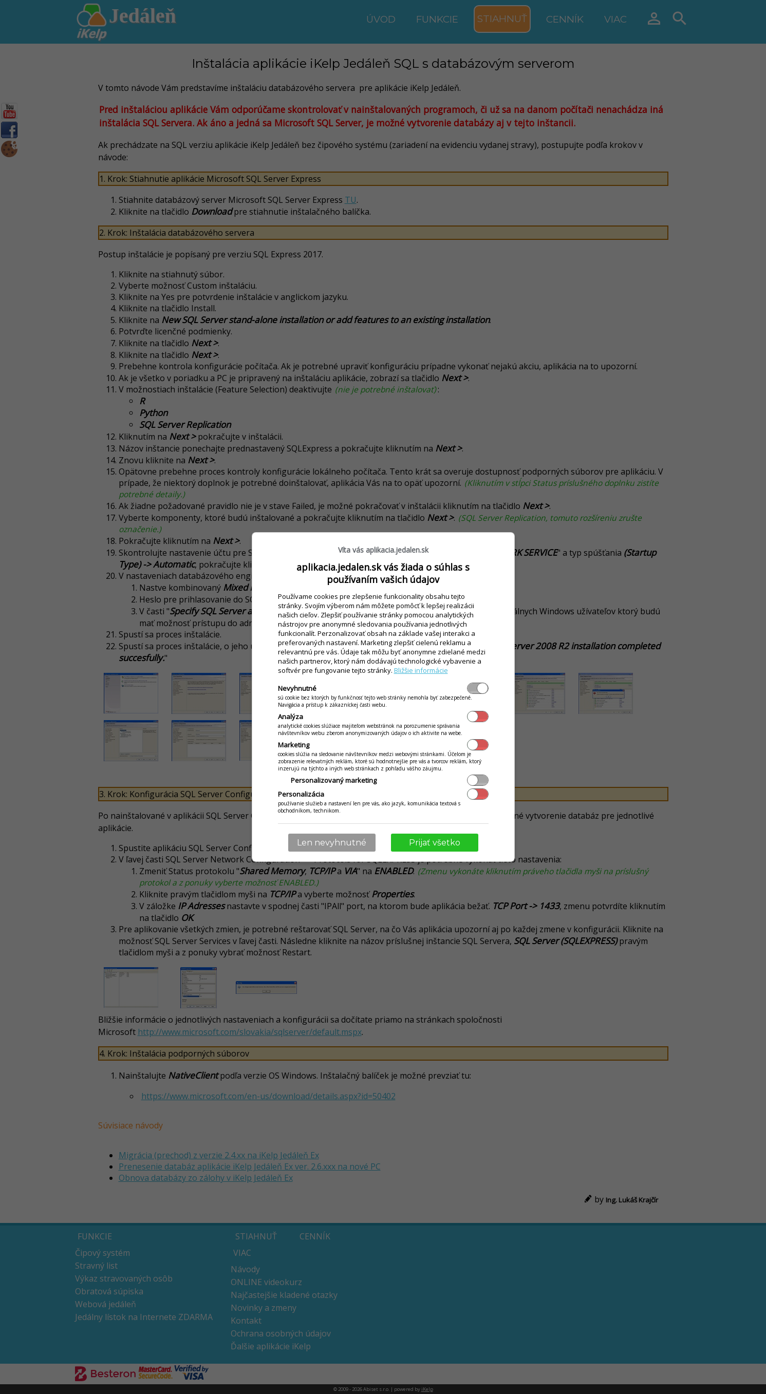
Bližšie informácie (421, 670)
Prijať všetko (434, 842)
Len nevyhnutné (331, 842)
